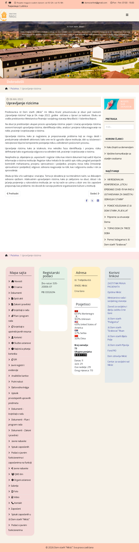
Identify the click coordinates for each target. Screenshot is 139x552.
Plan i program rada (18, 318)
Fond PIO (112, 350)
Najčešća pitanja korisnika (19, 351)
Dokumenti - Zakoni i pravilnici (19, 433)
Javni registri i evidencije (16, 368)
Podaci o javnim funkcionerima (17, 528)
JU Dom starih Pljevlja (118, 345)
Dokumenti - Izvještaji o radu (16, 411)
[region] (69, 49)
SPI (14, 359)
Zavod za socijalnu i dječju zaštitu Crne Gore (117, 310)
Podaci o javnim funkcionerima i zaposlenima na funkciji (20, 457)
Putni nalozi (17, 381)
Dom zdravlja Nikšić (117, 356)
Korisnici (16, 337)
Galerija (14, 485)
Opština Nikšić (114, 292)
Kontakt (16, 503)
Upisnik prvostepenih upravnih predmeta (19, 398)
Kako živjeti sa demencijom (120, 147)
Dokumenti (16, 292)
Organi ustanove (21, 480)
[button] (4, 50)
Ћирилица (13, 6)
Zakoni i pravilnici (21, 304)
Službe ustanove (21, 343)
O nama (16, 287)
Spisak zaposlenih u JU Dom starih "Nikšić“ (19, 517)
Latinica (24, 6)
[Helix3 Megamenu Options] (127, 15)
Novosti (16, 281)
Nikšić (53, 318)
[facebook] (6, 2)
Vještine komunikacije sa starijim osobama (117, 156)
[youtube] (10, 2)
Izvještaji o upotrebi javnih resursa (19, 329)
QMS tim (17, 474)
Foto (14, 491)
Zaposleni (16, 508)
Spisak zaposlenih (20, 447)
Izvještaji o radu (20, 310)
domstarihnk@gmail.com (96, 3)
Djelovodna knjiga (20, 387)
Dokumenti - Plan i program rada (19, 422)
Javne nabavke (18, 441)
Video (15, 497)
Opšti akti (17, 298)
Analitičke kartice (20, 375)
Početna (15, 88)
